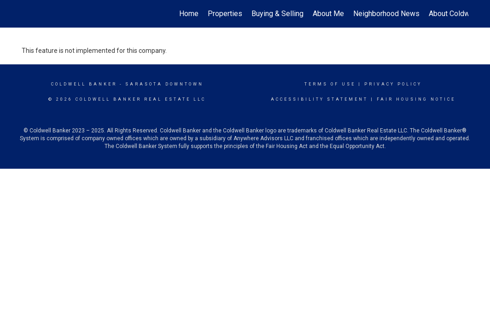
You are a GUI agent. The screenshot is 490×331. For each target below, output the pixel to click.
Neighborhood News (386, 13)
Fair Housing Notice (416, 99)
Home (188, 13)
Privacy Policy (393, 84)
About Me (328, 13)
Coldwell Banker (84, 84)
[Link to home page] (26, 14)
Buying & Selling (277, 13)
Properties (225, 13)
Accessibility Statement (319, 99)
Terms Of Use (330, 84)
